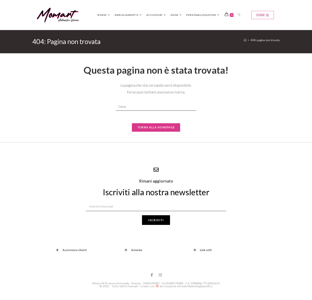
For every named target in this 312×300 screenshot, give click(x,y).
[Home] (245, 40)
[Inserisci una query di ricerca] (156, 106)
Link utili (206, 250)
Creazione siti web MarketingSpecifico (187, 286)
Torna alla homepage (156, 127)
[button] (87, 250)
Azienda (136, 250)
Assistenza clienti (74, 250)
